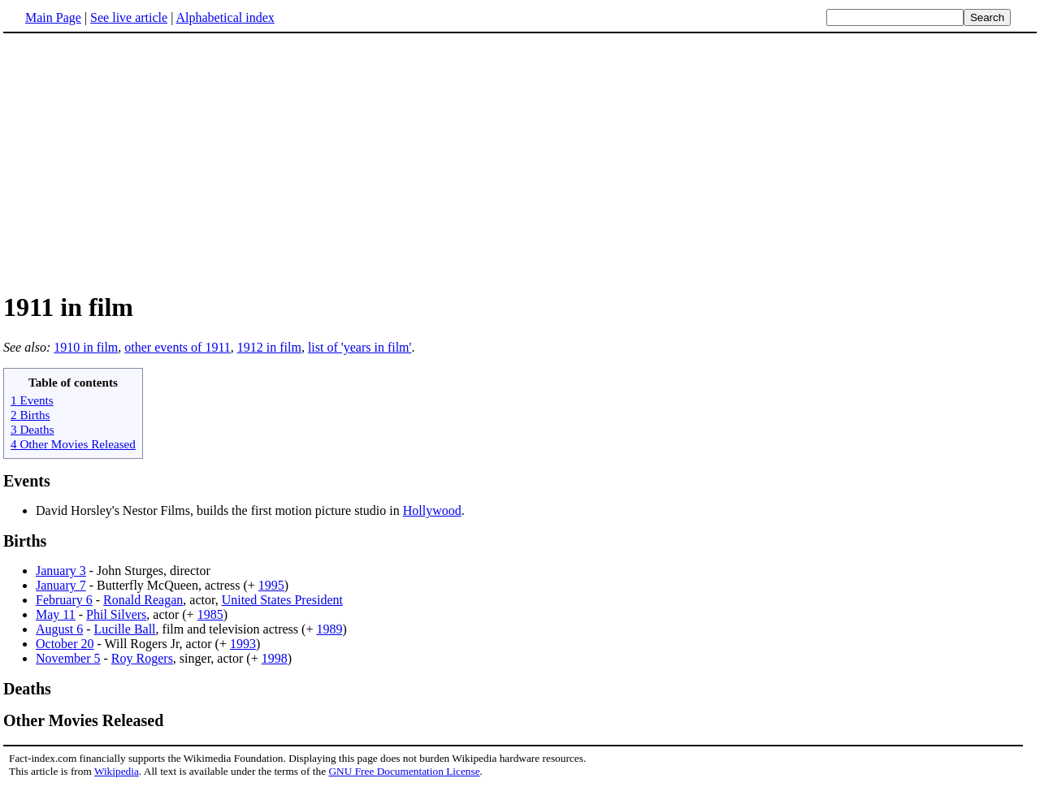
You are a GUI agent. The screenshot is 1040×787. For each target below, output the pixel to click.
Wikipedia (116, 771)
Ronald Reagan (143, 600)
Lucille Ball (125, 629)
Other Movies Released (83, 720)
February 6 (64, 600)
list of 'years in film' (360, 347)
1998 (275, 658)
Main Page (53, 17)
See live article (128, 17)
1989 (329, 629)
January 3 (61, 570)
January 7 (61, 585)
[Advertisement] (139, 161)
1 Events (32, 400)
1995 (271, 585)
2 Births (30, 415)
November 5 (68, 658)
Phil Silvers (116, 614)
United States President (282, 600)
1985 (210, 614)
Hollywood (432, 510)
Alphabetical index (225, 17)
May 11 (56, 614)
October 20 (65, 644)
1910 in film (86, 347)
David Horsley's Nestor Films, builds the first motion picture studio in (219, 510)
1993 (243, 644)
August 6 (59, 629)
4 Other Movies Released (73, 444)
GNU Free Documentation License (403, 771)
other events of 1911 (177, 347)
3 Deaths (32, 429)
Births (24, 541)
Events (26, 481)
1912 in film (269, 347)
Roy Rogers (142, 658)
